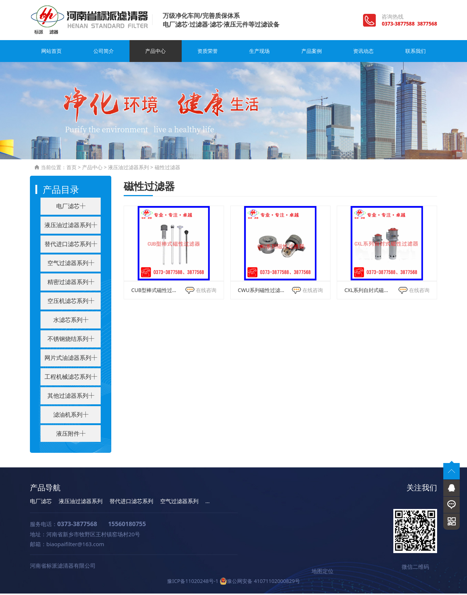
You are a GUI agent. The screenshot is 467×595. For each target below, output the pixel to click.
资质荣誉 (208, 53)
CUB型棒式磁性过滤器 (154, 291)
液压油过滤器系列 (128, 169)
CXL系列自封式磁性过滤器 (367, 291)
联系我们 (416, 53)
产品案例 (312, 53)
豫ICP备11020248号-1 (193, 582)
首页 (71, 169)
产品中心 (155, 53)
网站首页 (51, 53)
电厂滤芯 (41, 502)
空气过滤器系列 (179, 502)
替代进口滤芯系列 (131, 502)
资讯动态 (363, 53)
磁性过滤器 (167, 169)
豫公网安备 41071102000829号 (260, 582)
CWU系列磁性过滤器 (261, 291)
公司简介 (104, 53)
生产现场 (259, 53)
